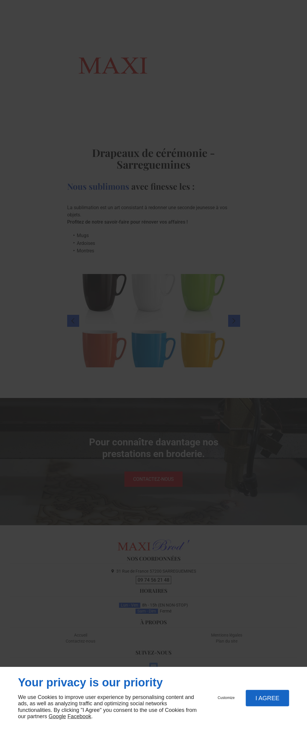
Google (57, 716)
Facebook (79, 716)
